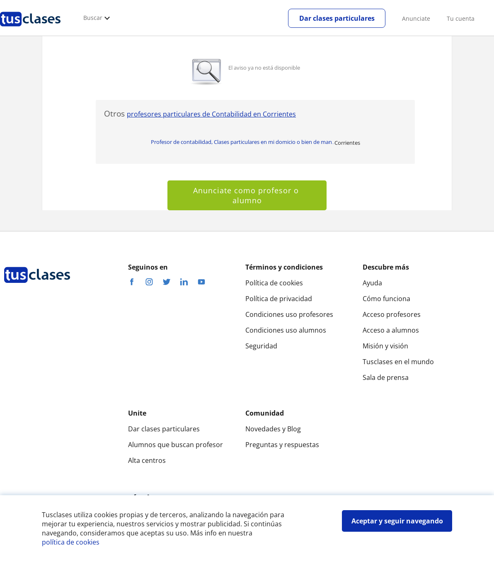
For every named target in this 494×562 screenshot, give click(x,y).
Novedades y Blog (273, 428)
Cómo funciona (386, 298)
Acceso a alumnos (391, 330)
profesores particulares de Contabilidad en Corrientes (211, 114)
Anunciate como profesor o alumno (247, 195)
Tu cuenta (461, 18)
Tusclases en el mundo (398, 361)
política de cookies (70, 542)
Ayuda (372, 282)
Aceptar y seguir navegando (397, 521)
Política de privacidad (278, 298)
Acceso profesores (392, 314)
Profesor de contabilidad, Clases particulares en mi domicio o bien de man (242, 142)
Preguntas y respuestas (282, 444)
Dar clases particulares (337, 18)
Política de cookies (274, 282)
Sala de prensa (386, 377)
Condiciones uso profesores (289, 314)
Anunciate (416, 18)
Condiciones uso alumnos (285, 330)
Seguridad (261, 345)
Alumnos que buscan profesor (175, 444)
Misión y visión (385, 345)
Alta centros (147, 460)
